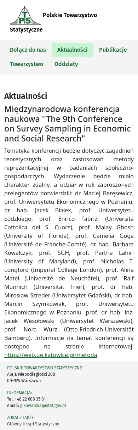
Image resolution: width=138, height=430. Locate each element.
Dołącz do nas (28, 49)
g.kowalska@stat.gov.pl (43, 405)
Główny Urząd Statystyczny (33, 423)
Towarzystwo (26, 64)
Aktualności (72, 49)
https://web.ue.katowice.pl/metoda (50, 355)
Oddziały (66, 64)
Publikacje (113, 49)
